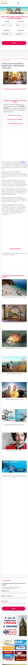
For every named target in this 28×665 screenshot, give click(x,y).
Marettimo (23, 161)
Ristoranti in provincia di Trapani (15, 119)
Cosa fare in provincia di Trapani (14, 123)
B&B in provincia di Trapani (15, 115)
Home (3, 58)
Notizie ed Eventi (8, 58)
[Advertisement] (14, 147)
